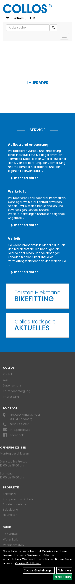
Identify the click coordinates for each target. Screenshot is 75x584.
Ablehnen (64, 570)
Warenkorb (10, 540)
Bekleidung (10, 510)
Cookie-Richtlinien (28, 563)
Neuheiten (10, 515)
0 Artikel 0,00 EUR (20, 18)
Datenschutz (12, 385)
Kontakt (8, 374)
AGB (6, 380)
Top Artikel (10, 534)
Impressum (11, 397)
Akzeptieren (62, 577)
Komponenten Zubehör (19, 499)
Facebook (17, 435)
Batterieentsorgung (16, 391)
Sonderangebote (15, 504)
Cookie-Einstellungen (38, 570)
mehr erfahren (26, 178)
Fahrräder (9, 494)
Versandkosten (13, 545)
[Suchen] (53, 27)
